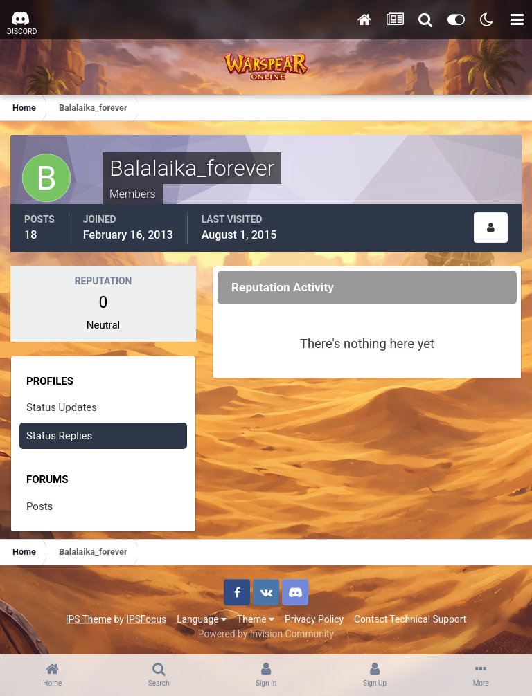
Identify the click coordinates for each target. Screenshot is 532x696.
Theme (255, 619)
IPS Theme (89, 619)
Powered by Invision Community (266, 633)
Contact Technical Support (410, 619)
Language (202, 619)
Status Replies (59, 436)
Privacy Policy (314, 619)
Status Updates (61, 407)
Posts (39, 506)
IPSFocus (146, 619)
